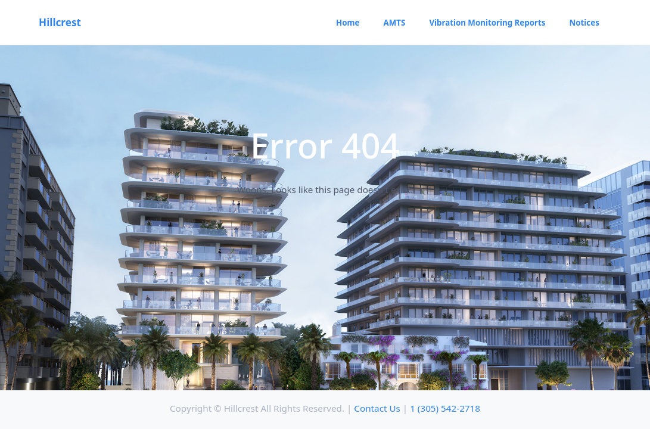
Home (347, 22)
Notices (584, 22)
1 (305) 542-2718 (445, 408)
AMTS (395, 22)
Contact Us (377, 408)
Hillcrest (60, 22)
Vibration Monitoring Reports (487, 22)
